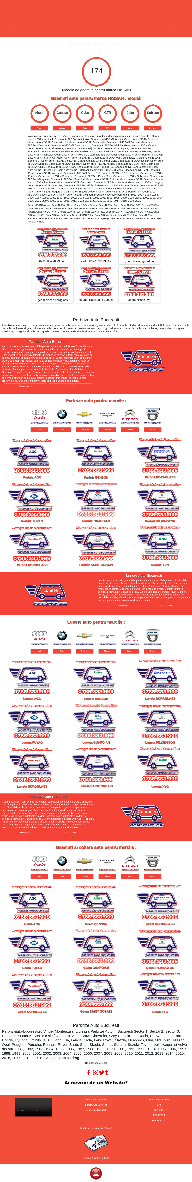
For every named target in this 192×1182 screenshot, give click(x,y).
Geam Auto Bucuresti (96, 1110)
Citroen (130, 430)
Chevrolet (85, 430)
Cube (85, 128)
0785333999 (70, 386)
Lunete (79, 27)
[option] (39, 117)
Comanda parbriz (25, 386)
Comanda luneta (121, 605)
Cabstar (62, 128)
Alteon (39, 128)
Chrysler (107, 430)
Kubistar (152, 128)
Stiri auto (158, 1110)
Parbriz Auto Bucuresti (96, 1099)
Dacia (152, 430)
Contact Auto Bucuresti (158, 1099)
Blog (158, 1105)
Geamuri (105, 27)
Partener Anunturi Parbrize (96, 1158)
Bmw (62, 430)
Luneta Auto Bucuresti (96, 1105)
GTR (107, 128)
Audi (39, 430)
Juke (130, 128)
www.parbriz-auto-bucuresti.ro (45, 136)
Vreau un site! (158, 1120)
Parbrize (55, 27)
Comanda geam (25, 833)
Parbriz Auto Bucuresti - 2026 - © (96, 1128)
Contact (130, 27)
